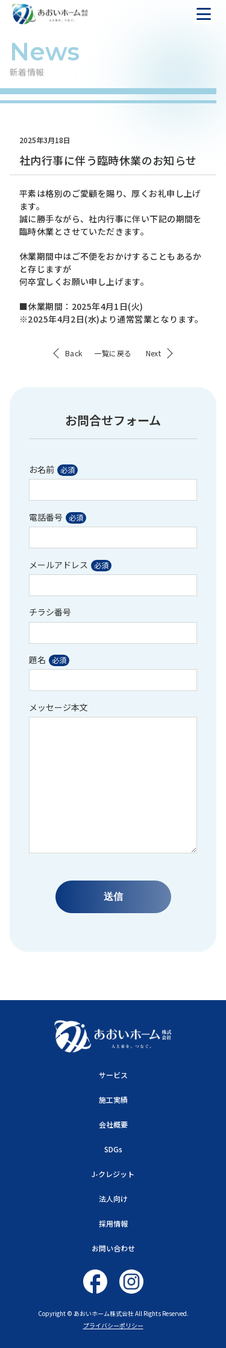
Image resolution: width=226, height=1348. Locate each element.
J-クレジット (113, 1174)
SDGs (113, 1149)
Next (154, 353)
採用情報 (113, 1223)
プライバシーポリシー (113, 1325)
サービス (113, 1075)
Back (74, 353)
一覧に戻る (112, 353)
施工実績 (113, 1099)
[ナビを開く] (203, 14)
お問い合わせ (113, 1248)
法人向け (113, 1198)
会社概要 (113, 1124)
